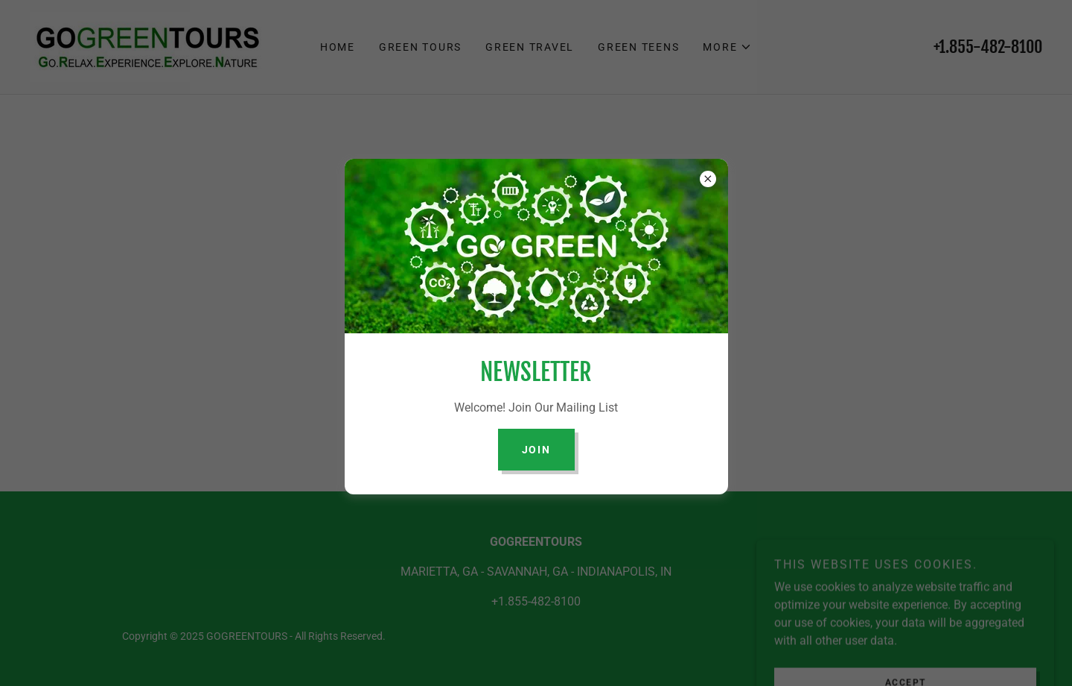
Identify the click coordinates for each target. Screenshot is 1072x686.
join (536, 450)
